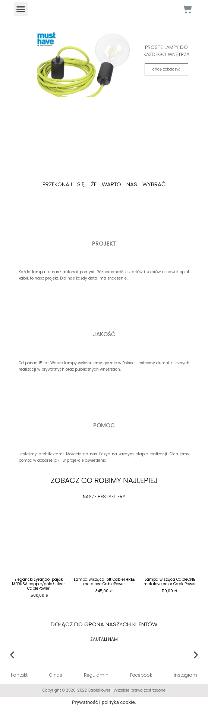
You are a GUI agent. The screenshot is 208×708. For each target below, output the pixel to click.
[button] (21, 9)
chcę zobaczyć (166, 69)
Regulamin (96, 675)
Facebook (141, 675)
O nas (55, 675)
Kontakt (19, 675)
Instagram (185, 675)
